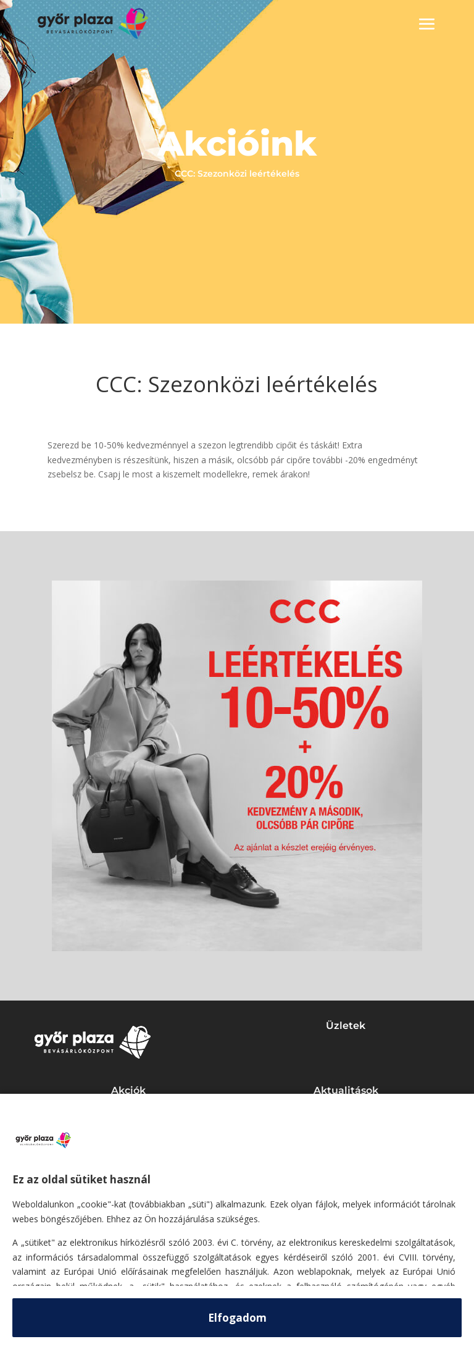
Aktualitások (346, 1090)
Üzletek (345, 1025)
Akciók (128, 1090)
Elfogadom (237, 1318)
